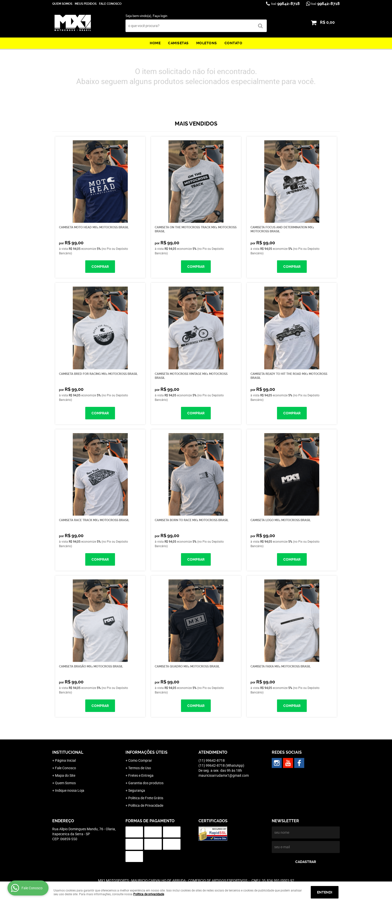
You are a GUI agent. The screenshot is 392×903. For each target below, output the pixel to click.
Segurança (136, 790)
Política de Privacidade (145, 805)
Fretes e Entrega (141, 775)
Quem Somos (62, 4)
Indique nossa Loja (69, 790)
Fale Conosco (110, 4)
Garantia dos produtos (146, 782)
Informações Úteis (147, 752)
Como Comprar (140, 760)
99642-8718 (285, 3)
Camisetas (178, 43)
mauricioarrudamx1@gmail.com (223, 775)
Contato (233, 43)
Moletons (206, 43)
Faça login (160, 16)
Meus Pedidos (85, 4)
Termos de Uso (139, 767)
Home (155, 43)
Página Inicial (65, 760)
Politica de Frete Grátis (145, 797)
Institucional (67, 752)
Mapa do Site (65, 775)
